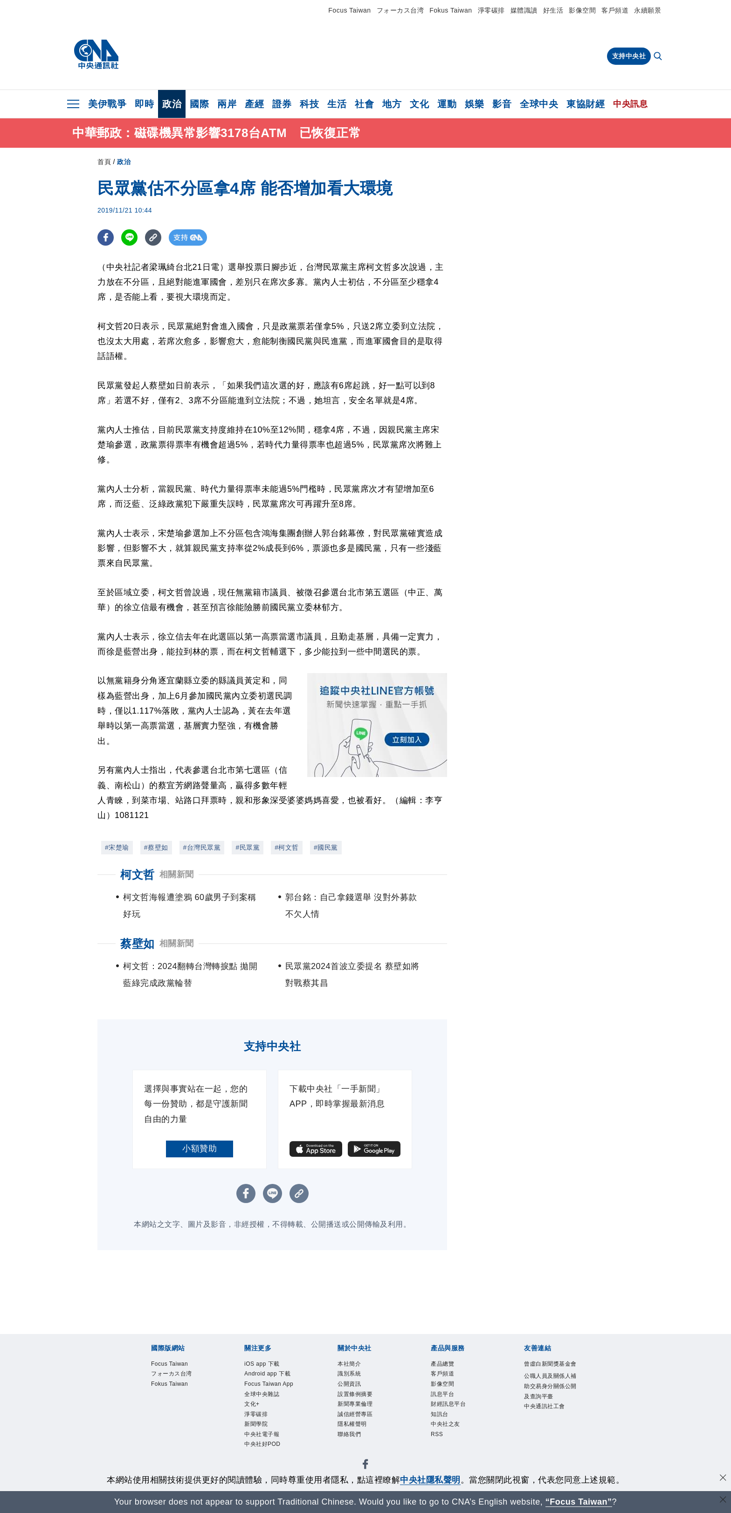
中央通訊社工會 (550, 1447)
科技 (309, 104)
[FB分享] (105, 237)
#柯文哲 (287, 847)
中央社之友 (452, 1440)
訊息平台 (448, 1403)
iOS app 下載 (270, 1365)
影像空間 (582, 10)
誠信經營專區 (363, 1428)
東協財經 (585, 104)
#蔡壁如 (156, 847)
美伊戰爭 (107, 104)
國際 (199, 104)
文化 (419, 104)
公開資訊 (355, 1390)
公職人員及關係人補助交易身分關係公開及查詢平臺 (550, 1409)
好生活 (553, 10)
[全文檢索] (659, 57)
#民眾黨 (247, 847)
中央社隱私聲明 (430, 1480)
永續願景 (647, 10)
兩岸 (226, 104)
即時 (144, 104)
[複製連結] (153, 237)
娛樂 (474, 104)
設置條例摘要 (363, 1403)
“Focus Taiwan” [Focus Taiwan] (578, 1501)
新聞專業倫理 (363, 1415)
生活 (336, 104)
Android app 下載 (268, 1384)
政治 (171, 104)
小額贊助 (199, 1148)
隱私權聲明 (359, 1440)
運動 (446, 104)
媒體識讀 (524, 10)
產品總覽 (448, 1365)
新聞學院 (261, 1466)
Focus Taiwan (349, 10)
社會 (364, 104)
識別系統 (355, 1377)
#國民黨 (326, 847)
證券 (281, 104)
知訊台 (444, 1428)
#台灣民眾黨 (202, 847)
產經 (254, 104)
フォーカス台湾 (400, 10)
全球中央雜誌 (270, 1428)
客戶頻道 (614, 10)
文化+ (255, 1440)
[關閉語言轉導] (723, 1501)
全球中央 (539, 104)
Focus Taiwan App (271, 1409)
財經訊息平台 (457, 1415)
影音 (501, 104)
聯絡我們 (355, 1453)
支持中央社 (629, 56)
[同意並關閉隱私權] (723, 1479)
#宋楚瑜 (117, 847)
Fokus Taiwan (450, 10)
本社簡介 (355, 1365)
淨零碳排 (491, 10)
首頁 (104, 161)
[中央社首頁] (96, 55)
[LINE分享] (129, 237)
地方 (391, 104)
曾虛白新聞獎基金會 (550, 1371)
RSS (440, 1453)
